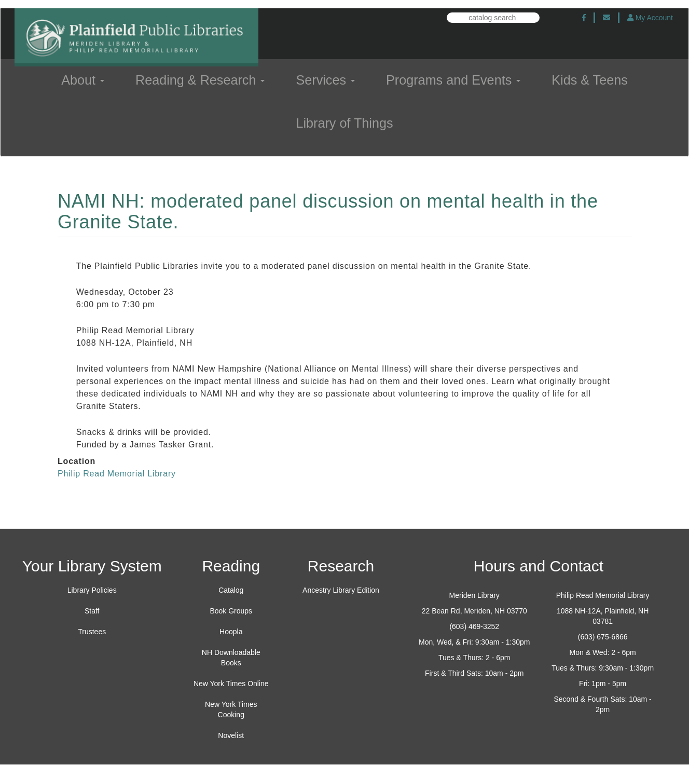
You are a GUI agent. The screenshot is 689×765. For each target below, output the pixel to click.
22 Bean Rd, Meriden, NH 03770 (474, 611)
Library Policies (92, 590)
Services (325, 80)
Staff (92, 611)
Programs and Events (453, 80)
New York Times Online (231, 683)
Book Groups (231, 611)
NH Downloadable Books (231, 657)
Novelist (231, 735)
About (82, 80)
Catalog (230, 590)
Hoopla (230, 631)
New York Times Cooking (231, 709)
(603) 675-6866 (603, 637)
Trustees (92, 631)
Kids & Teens (590, 80)
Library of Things (344, 123)
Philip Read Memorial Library (117, 473)
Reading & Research (200, 80)
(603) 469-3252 (474, 626)
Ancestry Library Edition (340, 590)
